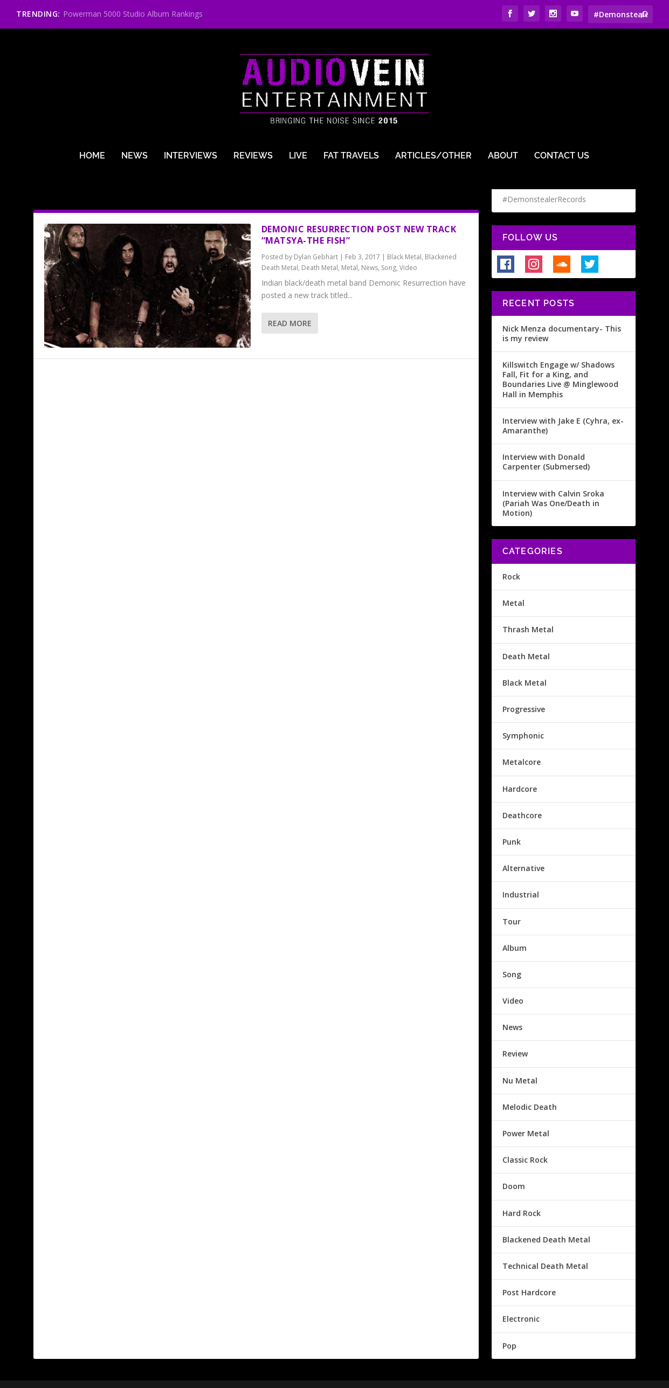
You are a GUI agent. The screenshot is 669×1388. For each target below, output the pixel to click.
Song (388, 250)
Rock (511, 559)
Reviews (253, 114)
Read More (290, 306)
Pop (509, 1328)
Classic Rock (525, 1142)
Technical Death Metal (545, 1249)
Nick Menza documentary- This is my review (561, 316)
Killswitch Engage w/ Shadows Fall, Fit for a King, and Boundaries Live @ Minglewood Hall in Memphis (560, 362)
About (503, 114)
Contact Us (561, 114)
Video (408, 250)
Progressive (523, 692)
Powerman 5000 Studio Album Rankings (133, 14)
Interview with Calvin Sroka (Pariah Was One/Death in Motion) (553, 485)
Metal (349, 250)
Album (514, 930)
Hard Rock (521, 1195)
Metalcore (521, 745)
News (134, 114)
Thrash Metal (528, 612)
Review (515, 1036)
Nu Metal (519, 1063)
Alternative (523, 851)
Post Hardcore (529, 1275)
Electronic (521, 1301)
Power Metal (525, 1116)
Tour (511, 904)
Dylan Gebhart (316, 239)
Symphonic (523, 718)
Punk (511, 824)
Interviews (190, 114)
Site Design (288, 1375)
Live (298, 114)
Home (92, 114)
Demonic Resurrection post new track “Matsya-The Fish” (359, 217)
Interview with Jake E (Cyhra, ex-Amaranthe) (563, 408)
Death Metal (319, 250)
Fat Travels (351, 114)
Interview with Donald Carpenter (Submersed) (546, 444)
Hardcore (519, 771)
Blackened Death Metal (546, 1222)
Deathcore (522, 797)
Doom (513, 1169)
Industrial (520, 877)
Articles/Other (433, 114)
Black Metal (404, 239)
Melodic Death (529, 1089)
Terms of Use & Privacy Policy (206, 1375)
